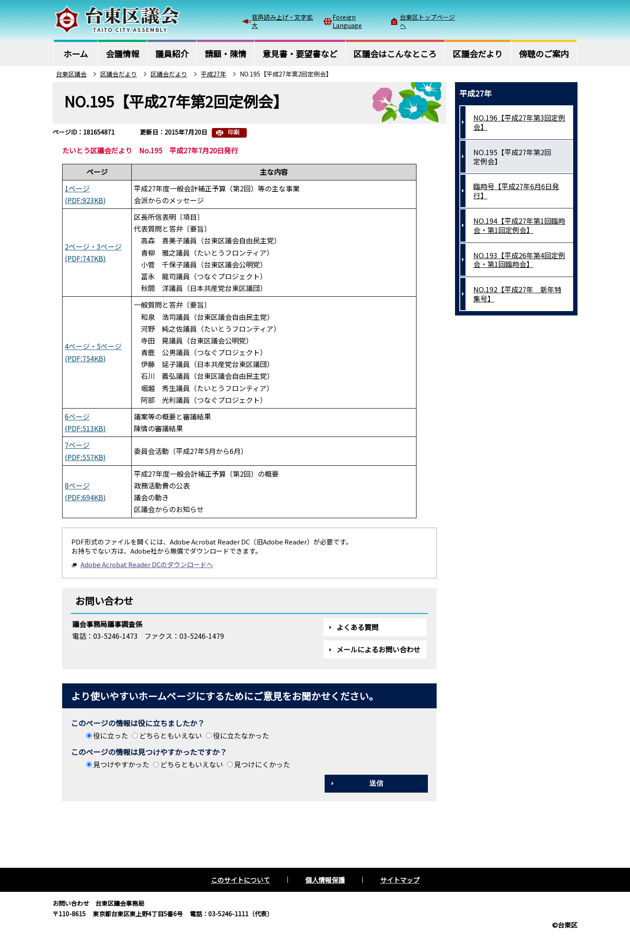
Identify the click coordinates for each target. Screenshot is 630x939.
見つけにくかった (262, 764)
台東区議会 (71, 73)
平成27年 (213, 73)
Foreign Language (347, 21)
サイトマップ (400, 879)
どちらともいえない (170, 735)
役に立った (110, 735)
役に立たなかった (241, 735)
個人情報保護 (325, 879)
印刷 (233, 132)
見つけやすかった (121, 764)
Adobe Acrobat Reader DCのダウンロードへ (142, 564)
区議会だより (118, 73)
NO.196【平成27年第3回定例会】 (519, 122)
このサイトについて (240, 879)
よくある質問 (357, 627)
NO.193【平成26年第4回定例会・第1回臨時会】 (519, 260)
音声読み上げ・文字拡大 (282, 21)
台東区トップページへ (427, 21)
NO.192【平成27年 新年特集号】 (517, 294)
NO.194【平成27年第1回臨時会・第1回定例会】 (519, 225)
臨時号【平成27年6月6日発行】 (516, 191)
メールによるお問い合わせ (378, 649)
